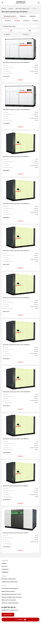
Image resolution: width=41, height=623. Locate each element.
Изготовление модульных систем (11, 594)
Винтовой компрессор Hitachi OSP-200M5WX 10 (16, 391)
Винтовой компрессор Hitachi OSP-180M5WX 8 (16, 297)
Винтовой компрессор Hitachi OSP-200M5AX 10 (16, 344)
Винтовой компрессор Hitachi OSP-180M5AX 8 (16, 203)
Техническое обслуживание (10, 588)
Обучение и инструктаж (9, 600)
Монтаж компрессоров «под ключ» (12, 597)
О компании (5, 569)
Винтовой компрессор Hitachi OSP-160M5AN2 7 (16, 62)
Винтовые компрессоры (9, 578)
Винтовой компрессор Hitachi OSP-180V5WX (15, 438)
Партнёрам (5, 572)
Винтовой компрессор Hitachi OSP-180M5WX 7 (16, 250)
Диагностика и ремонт (8, 591)
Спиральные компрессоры (9, 581)
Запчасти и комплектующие (10, 602)
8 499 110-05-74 (9, 607)
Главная (4, 563)
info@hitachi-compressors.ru (10, 610)
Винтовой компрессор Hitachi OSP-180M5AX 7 (16, 156)
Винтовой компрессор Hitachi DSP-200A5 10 (15, 532)
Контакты (4, 566)
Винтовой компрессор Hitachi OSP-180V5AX (15, 485)
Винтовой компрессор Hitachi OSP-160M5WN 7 (16, 109)
